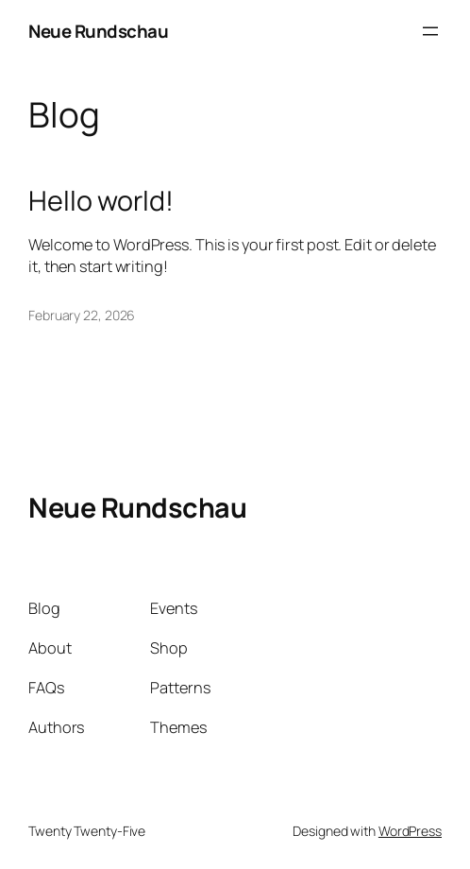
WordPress (410, 831)
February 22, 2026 (81, 315)
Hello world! (101, 200)
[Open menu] (430, 31)
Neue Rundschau (98, 31)
